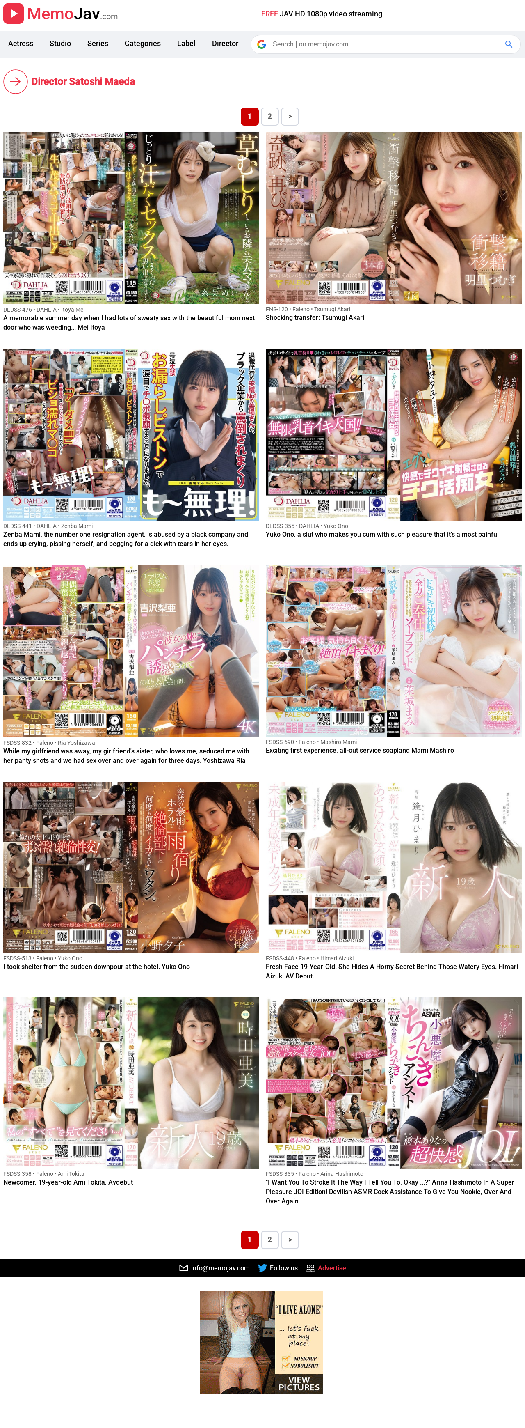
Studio (60, 43)
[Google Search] (509, 44)
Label (186, 43)
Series (97, 43)
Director (225, 43)
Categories (143, 43)
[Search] (386, 44)
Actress (20, 43)
